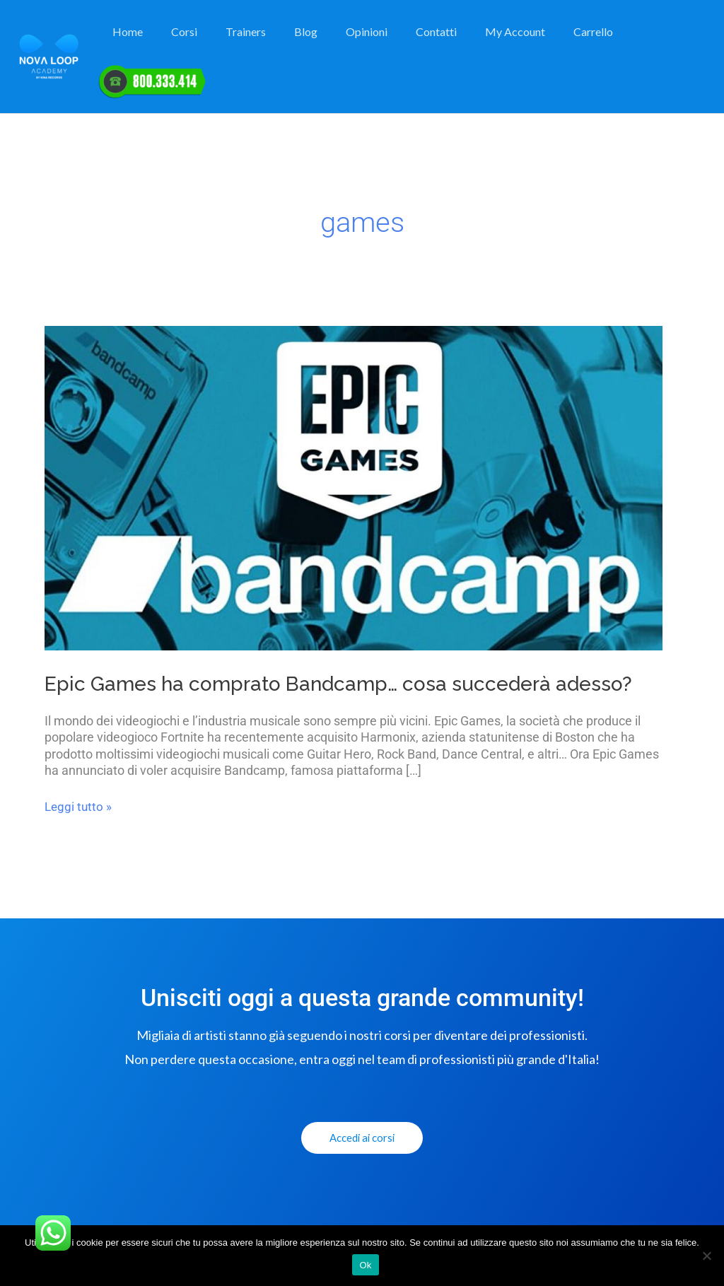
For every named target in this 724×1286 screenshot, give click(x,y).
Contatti (424, 43)
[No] (706, 1256)
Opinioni (361, 43)
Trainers (251, 43)
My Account (498, 43)
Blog (305, 43)
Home (144, 43)
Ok (365, 1265)
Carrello (570, 43)
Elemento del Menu (656, 44)
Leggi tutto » (79, 806)
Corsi (195, 43)
